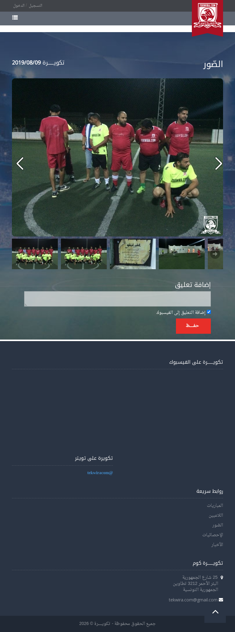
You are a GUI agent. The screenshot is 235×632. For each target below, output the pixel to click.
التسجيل (35, 5)
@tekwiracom (100, 473)
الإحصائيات (212, 535)
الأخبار (217, 545)
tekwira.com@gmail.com (193, 600)
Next (215, 254)
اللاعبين (216, 515)
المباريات (215, 506)
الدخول (18, 5)
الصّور (217, 525)
